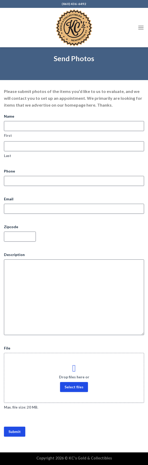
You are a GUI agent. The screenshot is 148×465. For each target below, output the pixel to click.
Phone (9, 171)
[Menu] (141, 27)
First (8, 135)
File (7, 348)
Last (7, 156)
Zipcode (11, 226)
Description (14, 254)
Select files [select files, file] (74, 387)
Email (8, 199)
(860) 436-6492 (74, 4)
